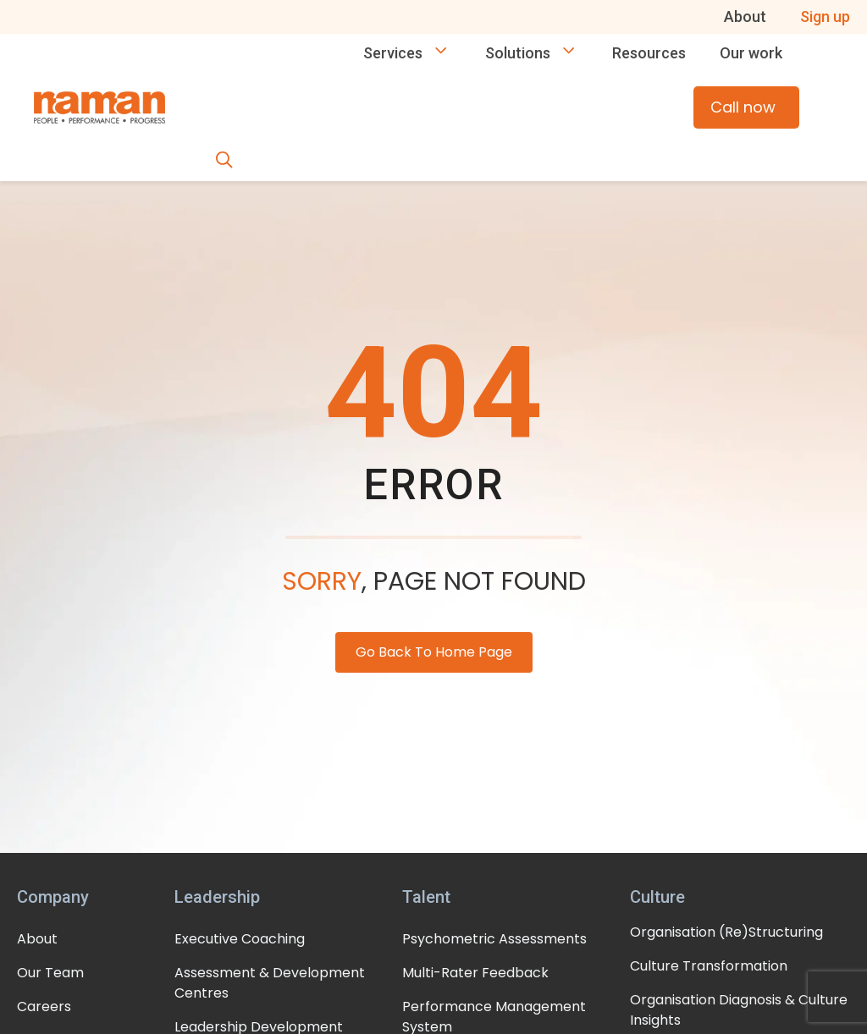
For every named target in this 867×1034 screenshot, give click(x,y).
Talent (426, 897)
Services (415, 53)
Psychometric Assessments (494, 939)
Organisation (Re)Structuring (726, 932)
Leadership (217, 897)
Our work (751, 53)
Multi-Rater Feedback (475, 972)
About (745, 16)
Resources (649, 53)
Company (53, 897)
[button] (224, 162)
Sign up (825, 16)
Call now (748, 107)
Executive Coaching (239, 939)
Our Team (50, 972)
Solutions (540, 53)
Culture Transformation (708, 966)
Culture (657, 897)
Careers (44, 1006)
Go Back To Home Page (434, 652)
